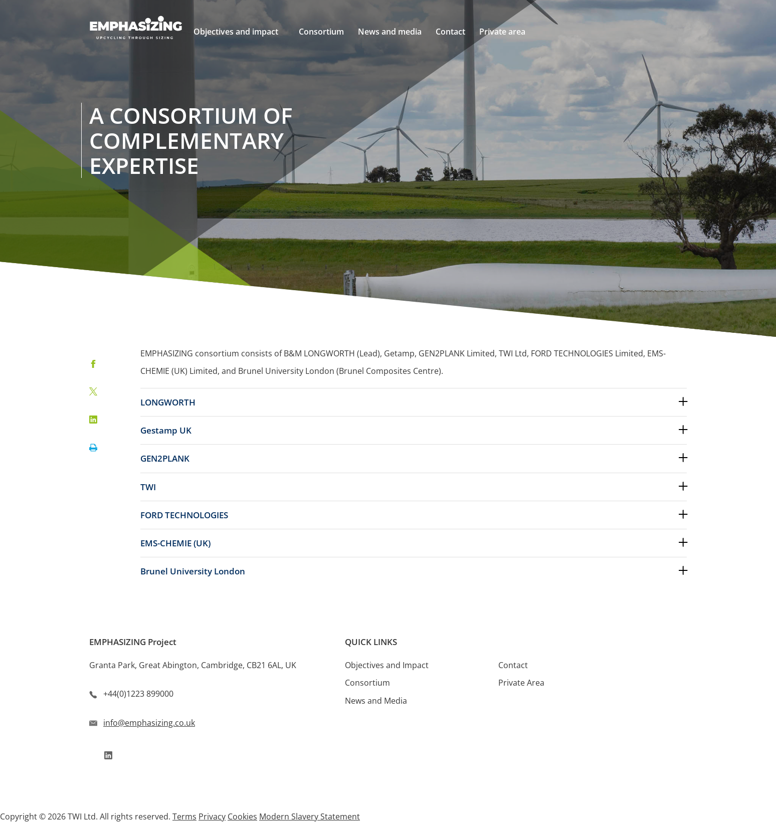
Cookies (242, 816)
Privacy (212, 816)
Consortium (367, 682)
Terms (184, 816)
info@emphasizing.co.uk (149, 722)
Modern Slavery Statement (309, 816)
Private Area (521, 682)
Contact (513, 665)
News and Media (376, 700)
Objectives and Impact (387, 665)
